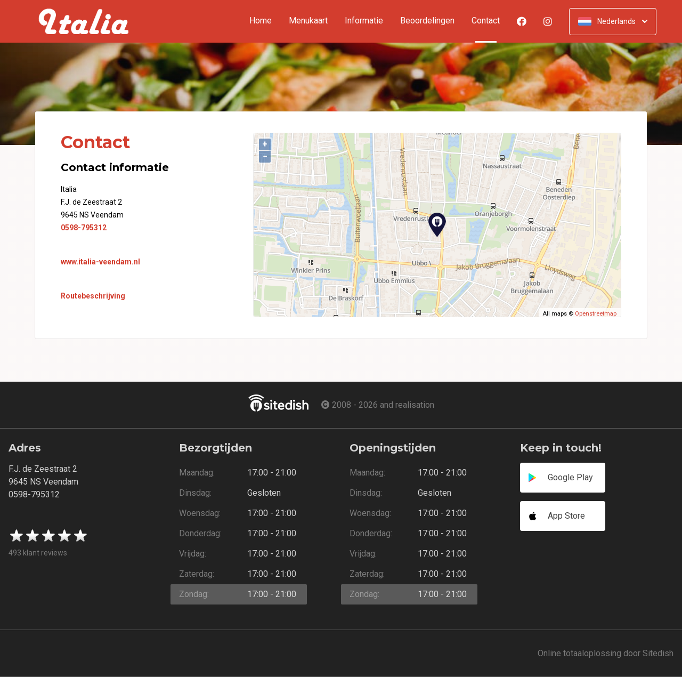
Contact (490, 21)
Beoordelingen (427, 21)
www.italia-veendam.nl (100, 261)
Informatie (364, 21)
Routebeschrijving (93, 296)
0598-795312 (84, 227)
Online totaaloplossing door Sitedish (605, 653)
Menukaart (308, 21)
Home (260, 21)
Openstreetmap (595, 313)
